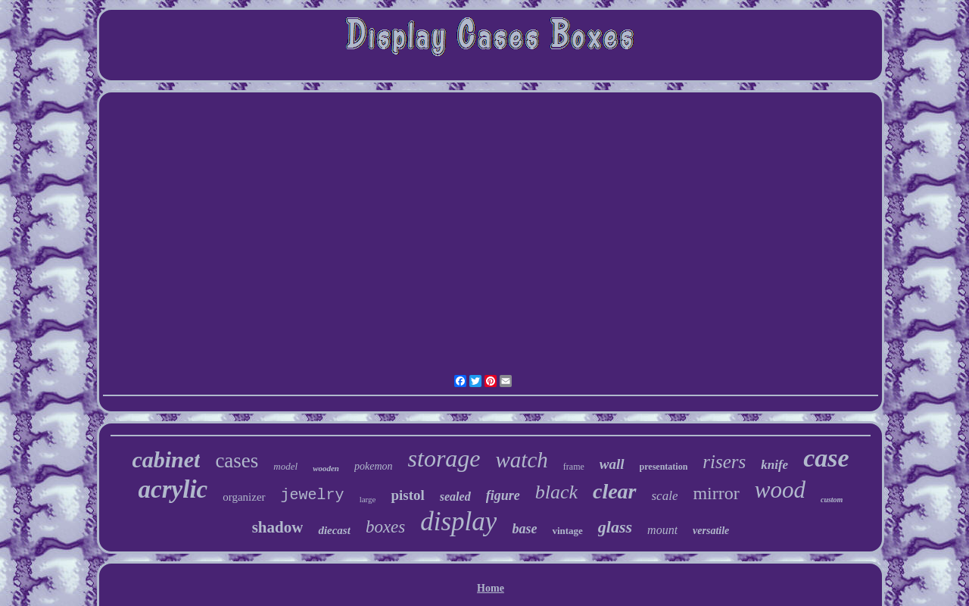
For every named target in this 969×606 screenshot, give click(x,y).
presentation (664, 466)
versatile (711, 530)
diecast (334, 530)
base (524, 528)
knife (774, 465)
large (368, 499)
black (556, 492)
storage (444, 458)
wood (780, 489)
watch (522, 460)
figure (503, 495)
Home (490, 588)
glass (615, 526)
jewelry (312, 495)
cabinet (166, 459)
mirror (716, 493)
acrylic (173, 489)
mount (662, 529)
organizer (244, 497)
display (458, 521)
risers (724, 461)
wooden (326, 468)
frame (573, 466)
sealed (455, 496)
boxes (385, 526)
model (285, 466)
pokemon (373, 466)
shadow (278, 527)
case (826, 458)
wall (612, 464)
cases (236, 460)
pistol (407, 495)
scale (665, 496)
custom (832, 499)
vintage (567, 530)
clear (615, 491)
